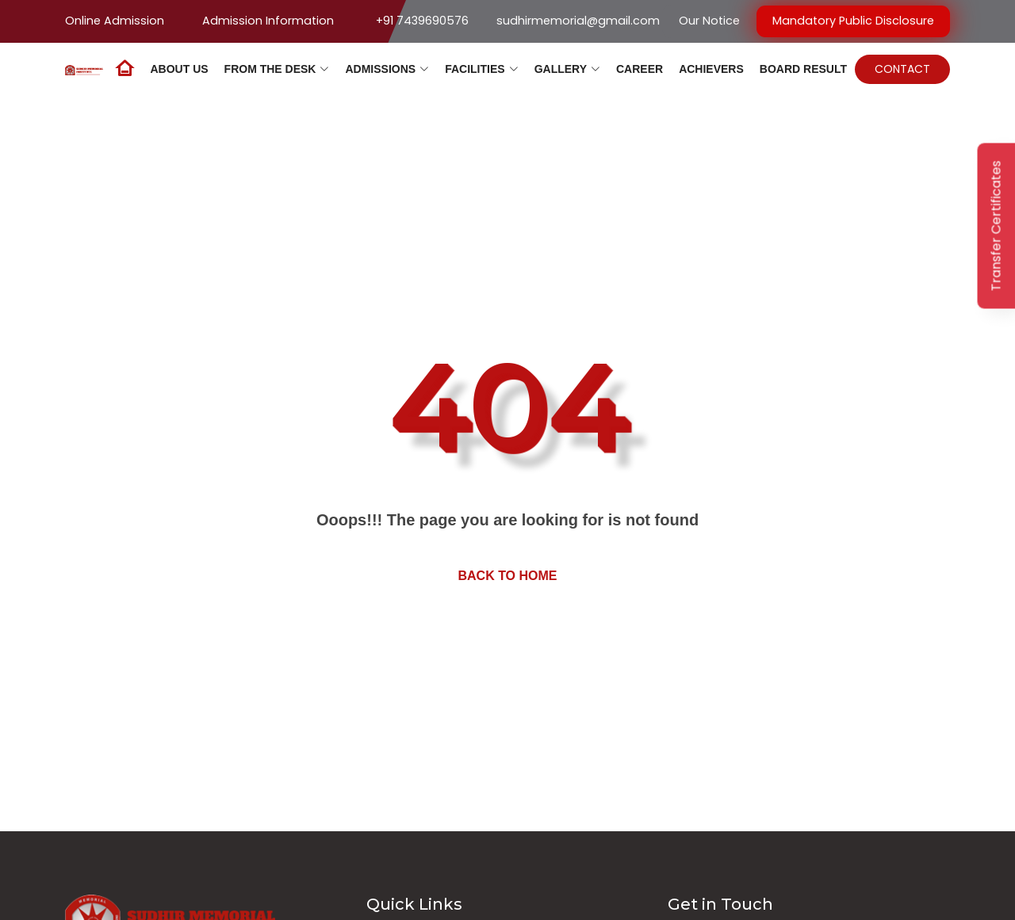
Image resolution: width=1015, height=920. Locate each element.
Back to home (507, 575)
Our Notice (709, 21)
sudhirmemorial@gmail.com (578, 21)
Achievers (711, 69)
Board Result (803, 69)
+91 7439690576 (422, 21)
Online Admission (114, 21)
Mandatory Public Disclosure (853, 21)
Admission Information (268, 21)
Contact (902, 69)
